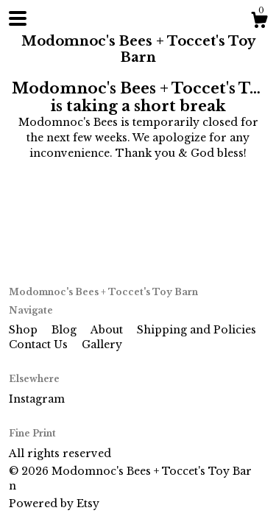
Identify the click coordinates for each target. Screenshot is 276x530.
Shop (24, 329)
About (108, 329)
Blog (65, 329)
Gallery (102, 344)
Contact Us (40, 344)
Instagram (37, 399)
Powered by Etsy (54, 503)
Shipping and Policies (196, 329)
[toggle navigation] (17, 18)
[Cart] (259, 22)
